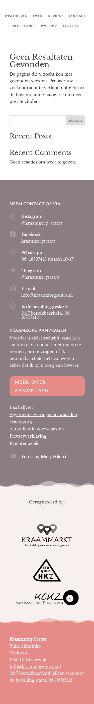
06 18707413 (34, 259)
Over (38, 16)
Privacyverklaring (28, 436)
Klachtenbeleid (25, 443)
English (70, 26)
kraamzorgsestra (38, 241)
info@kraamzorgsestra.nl (47, 295)
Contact (77, 16)
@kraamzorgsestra (40, 277)
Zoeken (75, 120)
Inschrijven (16, 16)
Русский (49, 26)
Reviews (55, 16)
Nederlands (23, 26)
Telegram (31, 270)
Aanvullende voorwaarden (37, 428)
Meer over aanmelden (32, 386)
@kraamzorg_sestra (41, 223)
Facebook (31, 234)
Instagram (31, 216)
